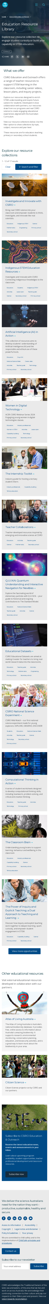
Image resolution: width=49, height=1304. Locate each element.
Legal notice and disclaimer (26, 1229)
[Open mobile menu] (36, 5)
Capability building (13, 433)
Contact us (10, 1251)
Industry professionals (24, 425)
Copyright (6, 1229)
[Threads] (25, 1218)
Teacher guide (32, 292)
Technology (33, 365)
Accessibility (30, 1225)
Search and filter (28, 167)
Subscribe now (16, 1174)
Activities (9, 292)
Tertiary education (12, 491)
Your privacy (27, 1233)
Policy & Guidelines (10, 1233)
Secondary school (12, 232)
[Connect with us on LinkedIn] (14, 1218)
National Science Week (14, 361)
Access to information (11, 1225)
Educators (10, 223)
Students (20, 288)
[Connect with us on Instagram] (9, 1218)
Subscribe (39, 1266)
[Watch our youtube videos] (31, 1218)
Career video (29, 361)
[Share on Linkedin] (23, 57)
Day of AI (20, 357)
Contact (6, 51)
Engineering (23, 228)
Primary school (36, 228)
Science (35, 223)
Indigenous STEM (22, 223)
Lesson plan (20, 292)
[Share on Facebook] (12, 57)
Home (4, 17)
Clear (8, 167)
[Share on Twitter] (17, 57)
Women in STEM (12, 429)
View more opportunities (24, 951)
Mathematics (11, 228)
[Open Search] (44, 5)
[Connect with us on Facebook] (4, 1218)
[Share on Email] (28, 57)
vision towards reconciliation (14, 1299)
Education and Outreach (19, 17)
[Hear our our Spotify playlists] (20, 1218)
